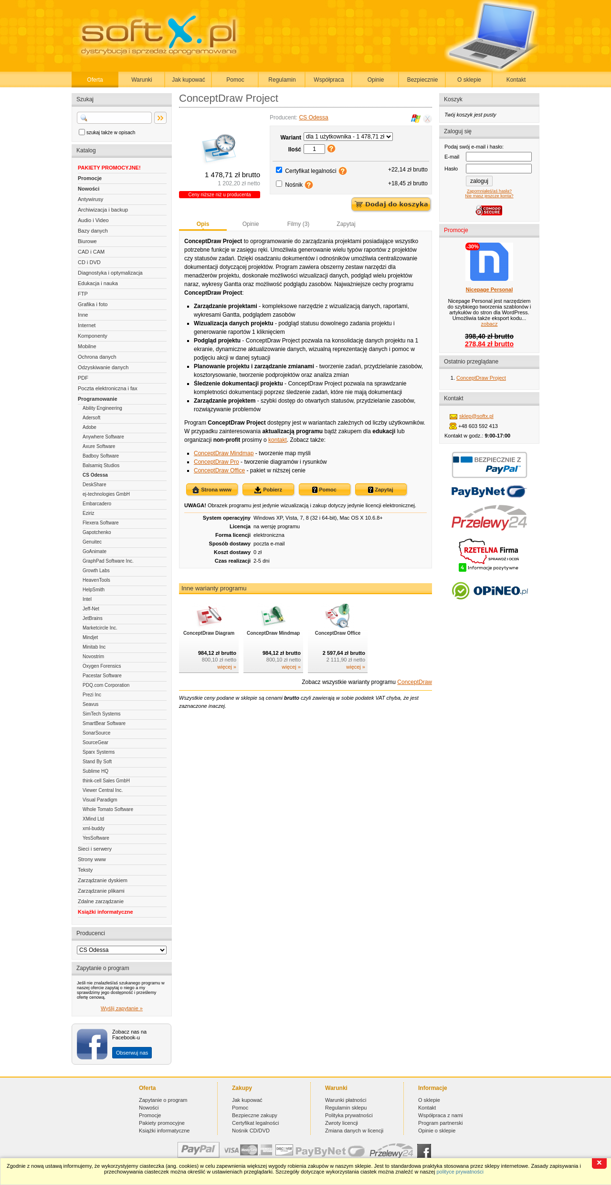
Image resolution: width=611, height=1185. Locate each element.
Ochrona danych (97, 357)
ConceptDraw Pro (216, 462)
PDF (83, 378)
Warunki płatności (345, 1100)
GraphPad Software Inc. (108, 561)
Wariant (290, 137)
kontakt (277, 440)
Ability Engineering (102, 408)
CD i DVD (89, 262)
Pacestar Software (102, 675)
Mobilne (87, 346)
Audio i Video (93, 220)
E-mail (451, 157)
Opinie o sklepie (436, 1130)
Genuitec (92, 541)
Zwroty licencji (341, 1123)
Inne (83, 315)
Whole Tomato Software (108, 809)
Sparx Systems (99, 752)
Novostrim (93, 656)
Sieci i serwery (95, 849)
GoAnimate (94, 551)
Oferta (95, 79)
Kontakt (516, 79)
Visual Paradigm (100, 799)
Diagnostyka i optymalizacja (110, 273)
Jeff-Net (91, 608)
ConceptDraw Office (219, 470)
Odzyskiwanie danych (103, 367)
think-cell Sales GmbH (106, 780)
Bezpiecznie (422, 79)
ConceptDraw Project (481, 378)
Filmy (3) (298, 224)
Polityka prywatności (349, 1115)
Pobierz (268, 490)
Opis (203, 224)
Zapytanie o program (163, 1100)
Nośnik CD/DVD (251, 1130)
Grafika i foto (92, 304)
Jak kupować (188, 79)
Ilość (294, 149)
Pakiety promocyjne (162, 1123)
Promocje (90, 178)
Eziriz (88, 513)
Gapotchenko (97, 532)
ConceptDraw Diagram (208, 633)
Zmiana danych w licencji (354, 1130)
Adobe (89, 427)
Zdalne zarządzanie (101, 901)
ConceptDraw (414, 682)
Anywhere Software (103, 436)
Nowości (88, 189)
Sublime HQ (95, 771)
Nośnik (294, 184)
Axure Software (99, 446)
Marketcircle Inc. (100, 627)
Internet (86, 325)
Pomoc (235, 79)
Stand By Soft (97, 761)
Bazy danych (93, 231)
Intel (87, 599)
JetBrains (93, 618)
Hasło (451, 168)
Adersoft (91, 417)
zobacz (489, 324)
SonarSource (96, 733)
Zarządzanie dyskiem (102, 880)
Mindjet (90, 637)
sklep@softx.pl (476, 416)
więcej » (226, 667)
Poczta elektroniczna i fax (107, 388)
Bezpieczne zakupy (254, 1115)
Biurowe (87, 241)
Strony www (92, 859)
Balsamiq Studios (101, 465)
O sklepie (469, 79)
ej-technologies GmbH (106, 494)
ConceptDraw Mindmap (223, 453)
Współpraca (329, 79)
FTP (83, 294)
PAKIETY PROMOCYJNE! (109, 168)
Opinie (376, 79)
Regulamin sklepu (346, 1107)
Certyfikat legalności (310, 171)
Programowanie (97, 399)
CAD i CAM (91, 252)
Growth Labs (96, 570)
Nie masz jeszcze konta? (489, 195)
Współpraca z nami (440, 1115)
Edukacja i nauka (98, 283)
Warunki (141, 79)
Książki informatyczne (105, 912)
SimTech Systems (101, 713)
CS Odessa (95, 475)
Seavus (90, 704)
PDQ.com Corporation (106, 685)
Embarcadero (97, 503)
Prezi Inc (92, 694)
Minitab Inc (94, 647)
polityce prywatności (459, 1171)
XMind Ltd (93, 819)
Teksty (85, 870)
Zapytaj (346, 224)
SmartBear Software (104, 723)
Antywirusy (90, 199)
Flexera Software (101, 522)
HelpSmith (94, 589)
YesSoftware (96, 838)
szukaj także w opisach (110, 132)
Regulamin (281, 79)
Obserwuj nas (132, 1053)
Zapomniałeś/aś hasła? (489, 191)
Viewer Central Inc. (103, 790)
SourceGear (95, 742)
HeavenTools (96, 580)
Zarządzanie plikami (101, 891)
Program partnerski (440, 1123)
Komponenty (92, 336)
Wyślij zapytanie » (122, 1008)
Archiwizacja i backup (103, 210)
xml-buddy (94, 828)
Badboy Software (101, 456)
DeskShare (94, 484)
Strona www (212, 490)
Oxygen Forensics (102, 666)
